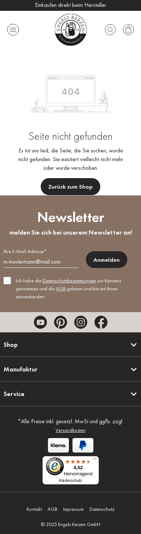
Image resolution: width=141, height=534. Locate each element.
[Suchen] (110, 30)
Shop (11, 344)
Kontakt (34, 509)
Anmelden (106, 260)
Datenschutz (101, 509)
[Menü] (13, 29)
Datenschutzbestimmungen (69, 280)
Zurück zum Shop (70, 186)
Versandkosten (70, 430)
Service (14, 394)
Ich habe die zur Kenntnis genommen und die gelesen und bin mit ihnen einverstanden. (68, 288)
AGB (61, 288)
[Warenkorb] (128, 30)
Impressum (73, 509)
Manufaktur (21, 369)
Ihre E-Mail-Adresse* (25, 251)
